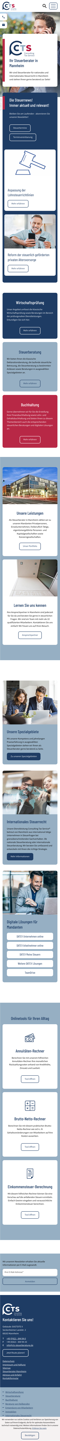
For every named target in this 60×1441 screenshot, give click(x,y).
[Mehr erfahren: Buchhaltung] (30, 440)
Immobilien (10, 1412)
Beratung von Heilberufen (17, 1404)
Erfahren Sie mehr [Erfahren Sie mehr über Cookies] (39, 1428)
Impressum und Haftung (14, 1365)
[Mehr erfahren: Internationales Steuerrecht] (20, 857)
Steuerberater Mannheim (14, 1371)
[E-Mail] (30, 1272)
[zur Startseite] (9, 6)
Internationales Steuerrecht (18, 1416)
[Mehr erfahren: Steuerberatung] (30, 383)
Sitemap (7, 1368)
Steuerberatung (12, 1396)
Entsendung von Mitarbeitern (19, 1408)
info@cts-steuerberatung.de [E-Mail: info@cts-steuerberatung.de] (20, 1345)
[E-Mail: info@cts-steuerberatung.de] (3, 24)
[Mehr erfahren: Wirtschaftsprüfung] (30, 331)
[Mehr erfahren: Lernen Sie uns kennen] (30, 635)
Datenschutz (8, 1361)
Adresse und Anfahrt (12, 1375)
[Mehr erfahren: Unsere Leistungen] (30, 546)
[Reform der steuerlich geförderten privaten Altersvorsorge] (18, 268)
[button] (3, 17)
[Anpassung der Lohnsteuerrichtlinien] (18, 204)
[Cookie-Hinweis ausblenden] (30, 1435)
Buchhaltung (11, 1400)
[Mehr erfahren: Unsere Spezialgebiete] (24, 756)
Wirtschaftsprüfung (14, 1392)
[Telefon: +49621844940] (16, 1339)
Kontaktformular (10, 1378)
